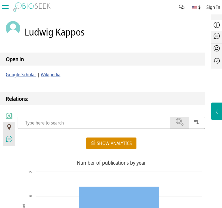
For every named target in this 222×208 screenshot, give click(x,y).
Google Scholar (21, 74)
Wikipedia (50, 74)
